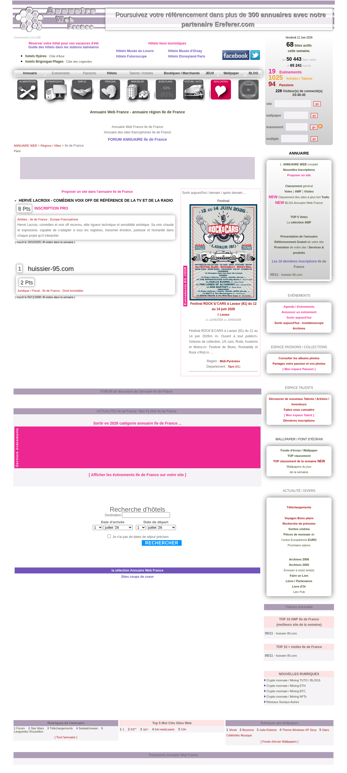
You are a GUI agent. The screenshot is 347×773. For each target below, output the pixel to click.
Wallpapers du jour (299, 466)
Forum (20, 728)
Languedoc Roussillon (28, 731)
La (299, 222)
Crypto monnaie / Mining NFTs (285, 696)
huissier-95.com (51, 268)
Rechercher (161, 543)
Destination (113, 515)
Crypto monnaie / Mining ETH (285, 685)
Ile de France (38, 219)
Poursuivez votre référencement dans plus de (220, 19)
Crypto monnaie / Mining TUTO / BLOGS (292, 680)
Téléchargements (61, 728)
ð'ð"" (134, 729)
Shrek (233, 730)
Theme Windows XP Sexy (299, 730)
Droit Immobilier (73, 290)
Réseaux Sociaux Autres (281, 702)
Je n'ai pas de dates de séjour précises (141, 537)
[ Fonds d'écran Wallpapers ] (279, 741)
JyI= (145, 729)
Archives (299, 328)
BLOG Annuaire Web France (303, 202)
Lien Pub (299, 592)
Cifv (183, 729)
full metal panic (165, 729)
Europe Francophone (64, 219)
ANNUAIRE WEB (25, 145)
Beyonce (248, 730)
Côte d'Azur (45, 56)
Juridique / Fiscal (28, 290)
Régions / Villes (51, 145)
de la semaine (299, 472)
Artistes (22, 219)
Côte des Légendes (58, 61)
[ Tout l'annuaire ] (65, 737)
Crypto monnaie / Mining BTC (285, 691)
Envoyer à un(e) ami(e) (299, 570)
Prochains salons (299, 545)
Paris (17, 151)
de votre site (299, 241)
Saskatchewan (88, 728)
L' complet (299, 164)
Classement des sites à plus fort (303, 197)
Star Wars (37, 728)
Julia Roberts (268, 730)
